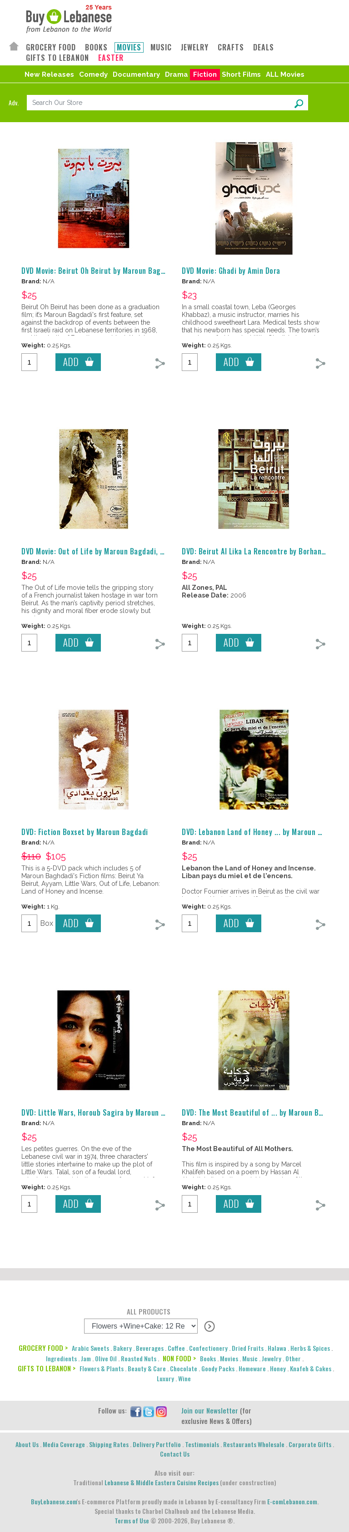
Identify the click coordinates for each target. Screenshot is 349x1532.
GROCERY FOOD (51, 47)
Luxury (165, 1378)
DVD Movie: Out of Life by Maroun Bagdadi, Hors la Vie (107, 551)
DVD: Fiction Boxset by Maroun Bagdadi (84, 831)
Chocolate (183, 1368)
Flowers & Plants (102, 1368)
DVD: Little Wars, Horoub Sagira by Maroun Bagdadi (104, 1112)
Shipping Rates (109, 1444)
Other (293, 1358)
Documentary (136, 74)
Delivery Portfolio (157, 1444)
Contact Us (174, 1453)
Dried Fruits (248, 1348)
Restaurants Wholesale (253, 1444)
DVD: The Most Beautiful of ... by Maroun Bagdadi (261, 1112)
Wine (184, 1378)
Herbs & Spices (310, 1348)
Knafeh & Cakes (310, 1368)
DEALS (263, 47)
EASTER (111, 58)
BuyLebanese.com (54, 1501)
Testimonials (202, 1444)
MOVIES (129, 47)
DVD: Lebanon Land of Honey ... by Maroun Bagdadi (263, 831)
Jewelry (271, 1358)
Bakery (122, 1348)
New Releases (49, 74)
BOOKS (96, 47)
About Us (27, 1444)
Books (208, 1358)
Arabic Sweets (90, 1348)
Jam (86, 1358)
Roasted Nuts (138, 1358)
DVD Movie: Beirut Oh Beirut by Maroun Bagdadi (97, 270)
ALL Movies (285, 74)
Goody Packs (217, 1368)
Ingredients (61, 1358)
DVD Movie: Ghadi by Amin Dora (231, 270)
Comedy (93, 74)
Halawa (277, 1348)
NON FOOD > (179, 1358)
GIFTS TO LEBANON (57, 58)
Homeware (252, 1368)
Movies (229, 1358)
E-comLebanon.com (292, 1501)
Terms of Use (132, 1520)
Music (250, 1358)
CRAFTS (231, 47)
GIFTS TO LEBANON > (46, 1368)
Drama (176, 74)
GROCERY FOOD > (43, 1348)
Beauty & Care (147, 1368)
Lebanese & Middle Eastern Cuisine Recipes (162, 1482)
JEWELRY (195, 47)
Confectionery (208, 1348)
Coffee (176, 1348)
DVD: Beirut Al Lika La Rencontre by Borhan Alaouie (264, 551)
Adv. (14, 102)
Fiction (205, 74)
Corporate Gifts (310, 1444)
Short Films (241, 74)
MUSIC (161, 47)
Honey (278, 1368)
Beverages (150, 1348)
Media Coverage (64, 1444)
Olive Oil (106, 1358)
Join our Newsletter (209, 1410)
